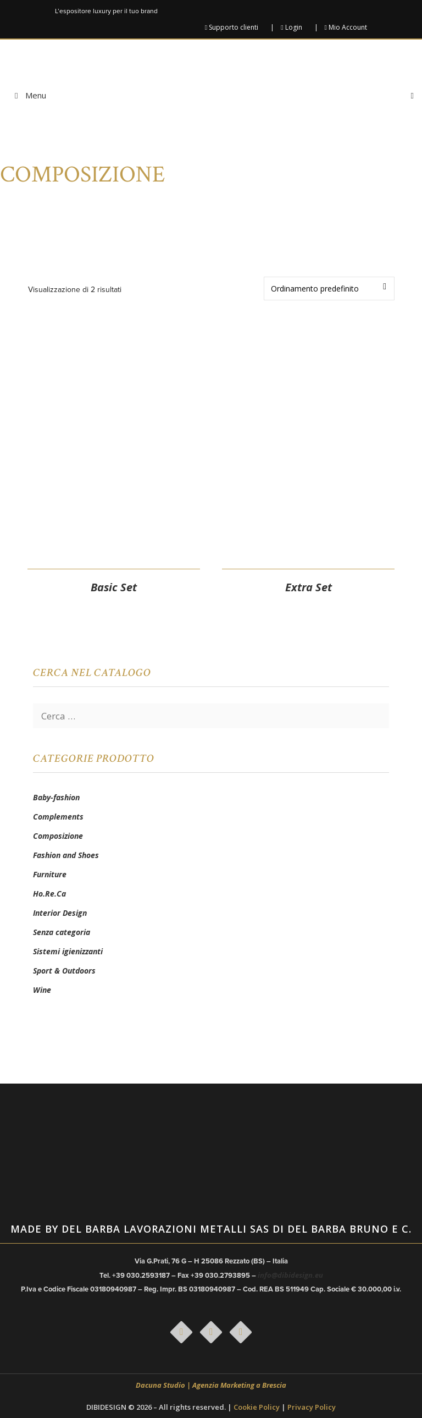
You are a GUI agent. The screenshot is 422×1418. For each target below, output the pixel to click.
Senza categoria (61, 932)
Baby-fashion (56, 797)
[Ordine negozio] (329, 288)
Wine (42, 990)
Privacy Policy (311, 1407)
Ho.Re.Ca (49, 893)
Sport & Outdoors (64, 970)
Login (291, 27)
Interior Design (60, 913)
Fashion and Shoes (66, 855)
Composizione (58, 836)
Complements (58, 816)
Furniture (49, 874)
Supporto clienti (231, 27)
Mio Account (346, 27)
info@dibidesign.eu (290, 1275)
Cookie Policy (257, 1407)
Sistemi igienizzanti (68, 951)
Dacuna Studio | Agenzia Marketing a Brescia (211, 1385)
